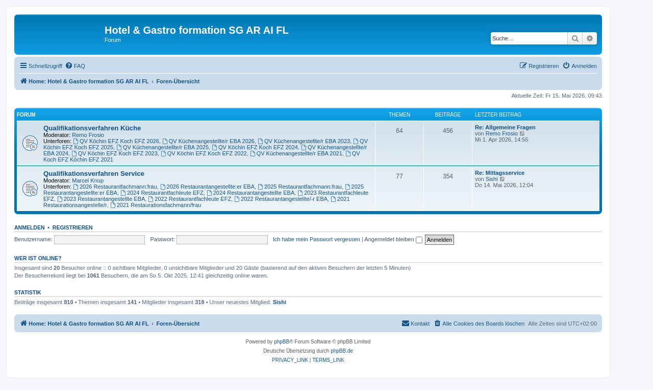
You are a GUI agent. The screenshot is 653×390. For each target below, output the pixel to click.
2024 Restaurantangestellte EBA (250, 193)
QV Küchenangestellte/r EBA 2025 (162, 147)
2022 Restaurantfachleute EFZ (189, 199)
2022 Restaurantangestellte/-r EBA (281, 199)
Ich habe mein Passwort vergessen (316, 239)
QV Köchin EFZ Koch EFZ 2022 (204, 153)
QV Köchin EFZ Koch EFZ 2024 (255, 147)
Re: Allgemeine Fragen (505, 127)
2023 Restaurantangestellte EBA (101, 199)
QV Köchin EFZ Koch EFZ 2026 (116, 141)
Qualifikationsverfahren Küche (92, 128)
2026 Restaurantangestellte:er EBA (207, 186)
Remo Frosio (88, 135)
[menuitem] (75, 66)
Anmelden (29, 227)
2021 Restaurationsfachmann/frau (156, 205)
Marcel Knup (88, 180)
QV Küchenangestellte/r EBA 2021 (296, 153)
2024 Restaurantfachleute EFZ (162, 193)
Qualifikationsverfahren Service (93, 173)
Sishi (492, 179)
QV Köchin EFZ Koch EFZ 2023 (114, 153)
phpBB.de (342, 351)
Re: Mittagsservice (499, 173)
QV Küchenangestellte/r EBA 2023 (304, 141)
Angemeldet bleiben (393, 239)
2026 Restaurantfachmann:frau (115, 186)
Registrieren (73, 227)
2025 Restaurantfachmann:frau (300, 186)
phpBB (281, 342)
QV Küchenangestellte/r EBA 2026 (208, 141)
